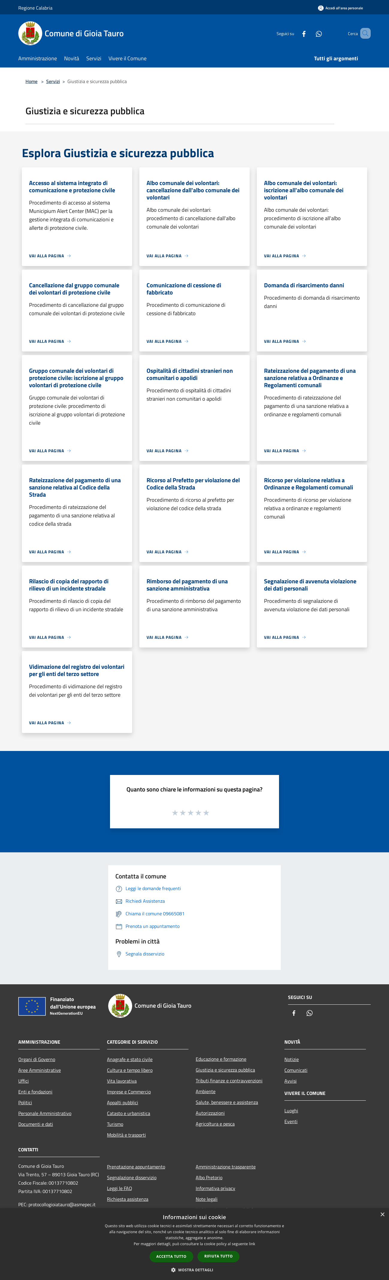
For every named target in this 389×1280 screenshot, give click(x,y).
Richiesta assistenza (127, 1199)
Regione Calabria (35, 7)
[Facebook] (295, 33)
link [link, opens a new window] (252, 1243)
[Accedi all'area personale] (340, 8)
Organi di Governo (36, 1059)
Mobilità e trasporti (126, 1134)
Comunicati (295, 1070)
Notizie (291, 1059)
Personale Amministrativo (44, 1113)
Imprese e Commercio (129, 1091)
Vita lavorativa (122, 1080)
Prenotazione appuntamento (136, 1166)
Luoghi (291, 1110)
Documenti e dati (35, 1124)
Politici (25, 1102)
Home (31, 81)
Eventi (291, 1121)
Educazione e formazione (221, 1059)
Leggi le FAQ (119, 1188)
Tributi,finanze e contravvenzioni (229, 1080)
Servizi (53, 81)
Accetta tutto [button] (171, 1256)
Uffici (23, 1080)
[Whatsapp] (310, 33)
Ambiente (205, 1091)
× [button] (382, 1215)
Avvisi (290, 1080)
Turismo (115, 1124)
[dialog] (194, 1244)
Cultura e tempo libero (130, 1070)
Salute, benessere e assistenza (227, 1102)
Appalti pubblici (122, 1102)
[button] (194, 1270)
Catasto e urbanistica (128, 1113)
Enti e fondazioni (35, 1091)
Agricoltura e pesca (215, 1123)
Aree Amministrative (39, 1070)
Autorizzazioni (210, 1113)
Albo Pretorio (209, 1177)
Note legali (207, 1199)
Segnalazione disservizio (131, 1177)
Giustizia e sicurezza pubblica (225, 1069)
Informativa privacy (215, 1188)
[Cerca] (363, 33)
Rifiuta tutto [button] (218, 1256)
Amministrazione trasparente (226, 1166)
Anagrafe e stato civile (130, 1059)
